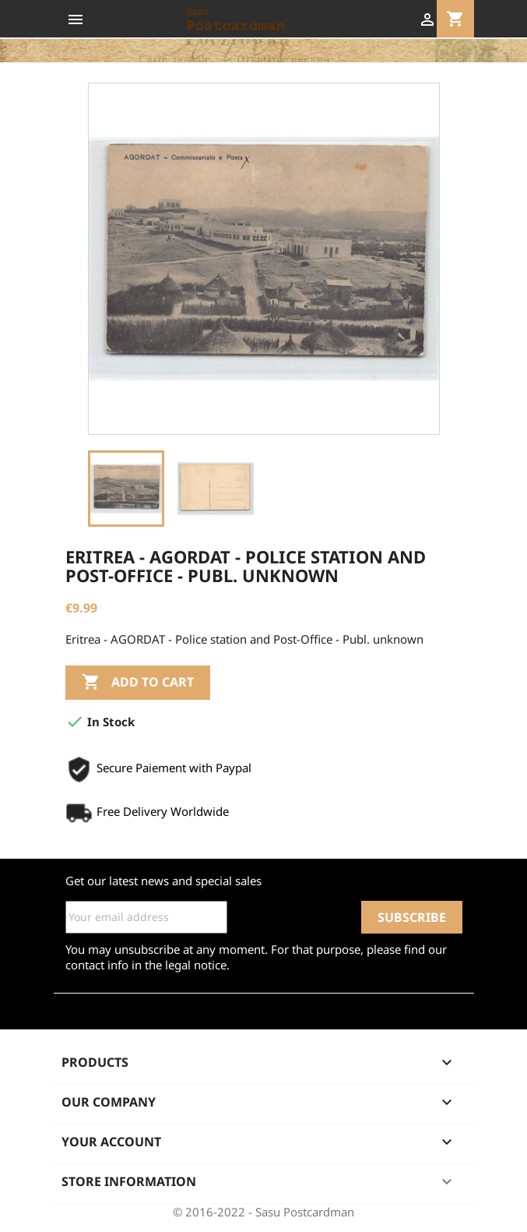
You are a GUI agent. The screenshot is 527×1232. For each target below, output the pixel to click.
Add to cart (138, 682)
